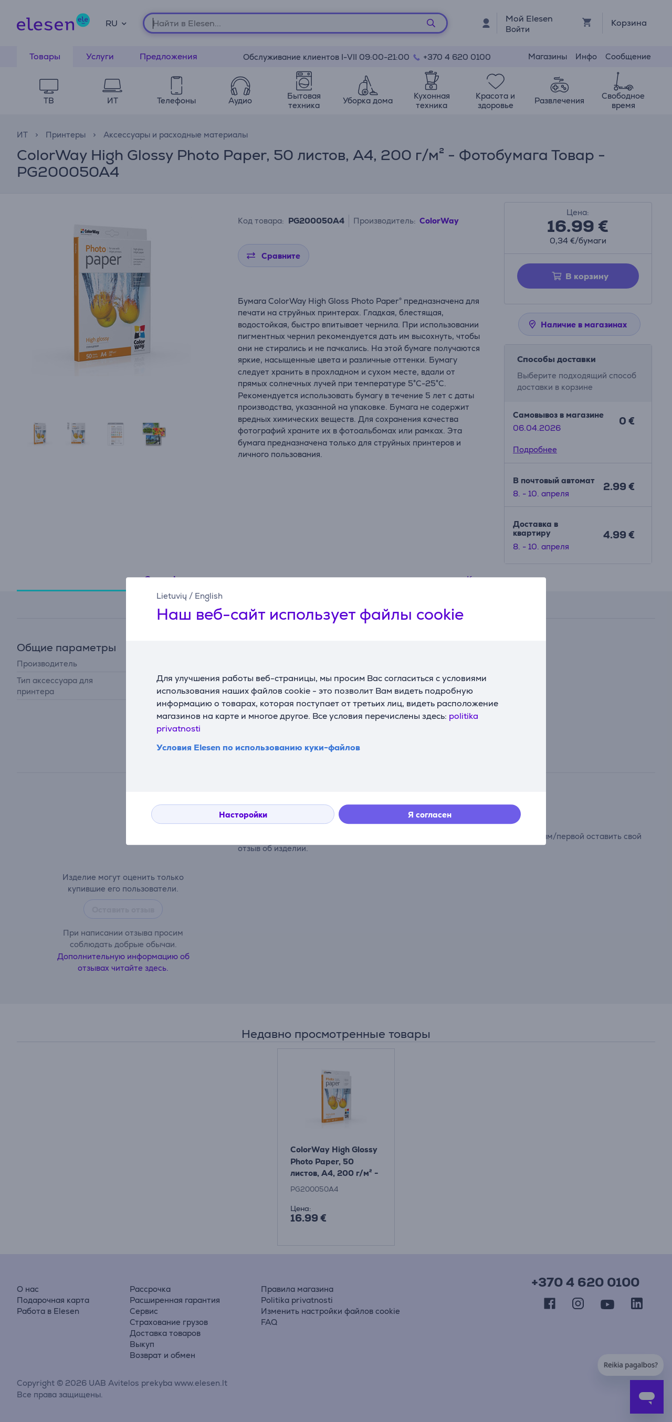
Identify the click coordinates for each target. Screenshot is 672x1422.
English (209, 596)
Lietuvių (171, 596)
